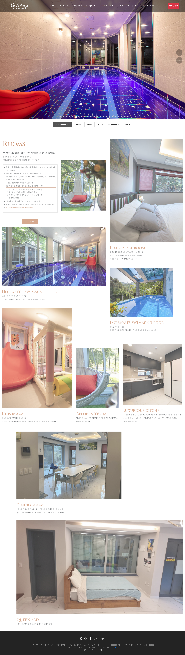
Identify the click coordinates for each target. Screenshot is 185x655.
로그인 (116, 647)
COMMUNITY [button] (146, 6)
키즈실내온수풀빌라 (62, 124)
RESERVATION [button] (105, 6)
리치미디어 (98, 650)
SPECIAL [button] (89, 6)
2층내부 (89, 124)
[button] (57, 117)
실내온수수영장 (114, 124)
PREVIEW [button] (76, 6)
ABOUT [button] (63, 6)
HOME (52, 6)
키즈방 (100, 124)
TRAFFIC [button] (131, 6)
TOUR (120, 6)
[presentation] (179, 52)
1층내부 (78, 124)
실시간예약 (173, 6)
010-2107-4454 (92, 638)
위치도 (127, 124)
